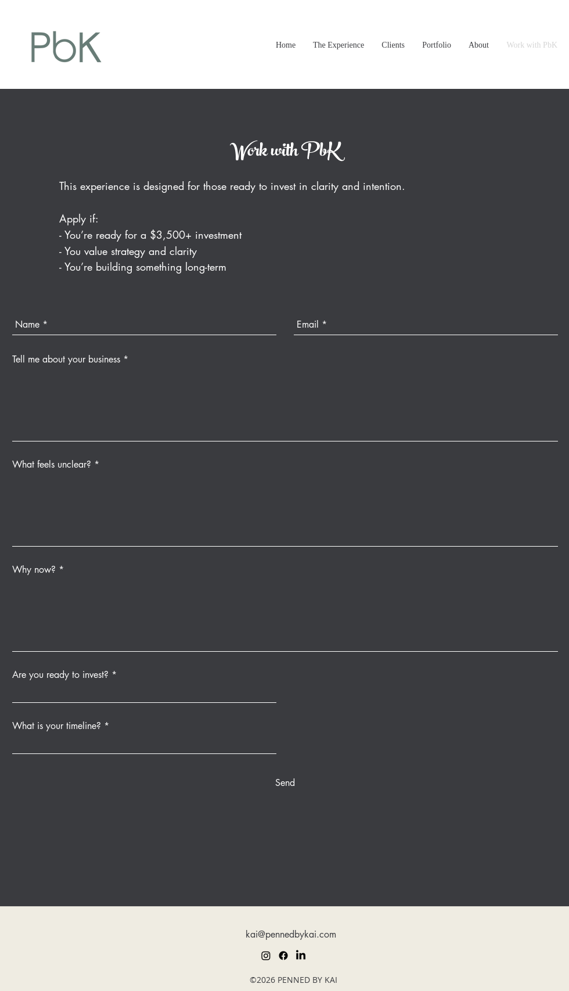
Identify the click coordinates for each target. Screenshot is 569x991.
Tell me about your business (66, 359)
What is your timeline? (56, 726)
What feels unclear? (51, 464)
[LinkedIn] (301, 955)
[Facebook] (283, 955)
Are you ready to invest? (60, 675)
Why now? (34, 570)
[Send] (285, 783)
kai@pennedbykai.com (291, 934)
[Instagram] (266, 955)
